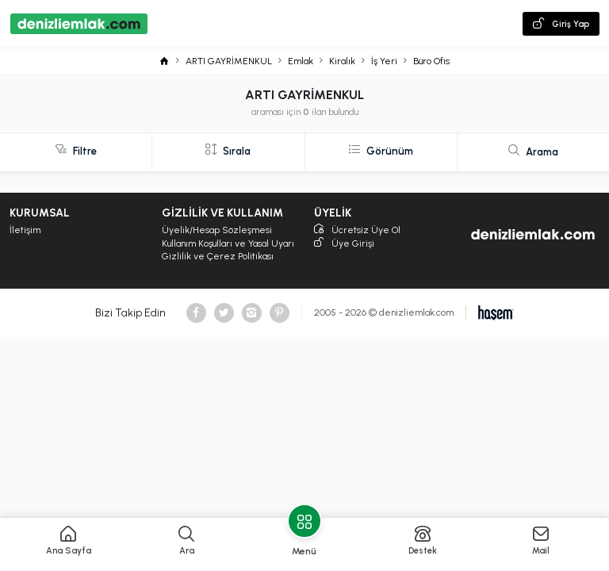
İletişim (25, 230)
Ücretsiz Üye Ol (357, 230)
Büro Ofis (431, 61)
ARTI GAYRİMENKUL (229, 61)
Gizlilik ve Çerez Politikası (218, 256)
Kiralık (342, 61)
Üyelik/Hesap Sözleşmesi (217, 230)
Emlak (300, 61)
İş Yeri (384, 61)
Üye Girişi (344, 244)
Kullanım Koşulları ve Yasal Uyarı (228, 243)
